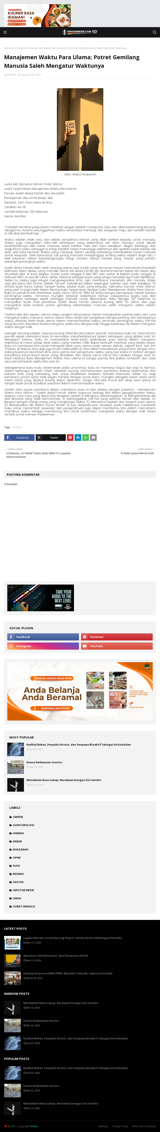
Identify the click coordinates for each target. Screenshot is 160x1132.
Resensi (21, 48)
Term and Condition (144, 1126)
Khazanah (20, 849)
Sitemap (103, 1126)
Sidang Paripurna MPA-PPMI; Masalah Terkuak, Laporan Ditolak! (67, 973)
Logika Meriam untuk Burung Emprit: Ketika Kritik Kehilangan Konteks (72, 938)
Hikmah (18, 833)
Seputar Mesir (23, 890)
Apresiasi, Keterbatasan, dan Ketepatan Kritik (55, 955)
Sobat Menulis (24, 906)
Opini (17, 857)
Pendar (11, 75)
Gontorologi (23, 825)
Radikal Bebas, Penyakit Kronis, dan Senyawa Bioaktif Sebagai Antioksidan (78, 744)
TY (13, 1126)
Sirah (17, 898)
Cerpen (18, 817)
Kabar (17, 841)
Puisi (16, 866)
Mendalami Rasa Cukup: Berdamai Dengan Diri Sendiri (63, 780)
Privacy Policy (120, 1126)
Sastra (18, 882)
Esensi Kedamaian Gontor (44, 762)
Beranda (9, 48)
